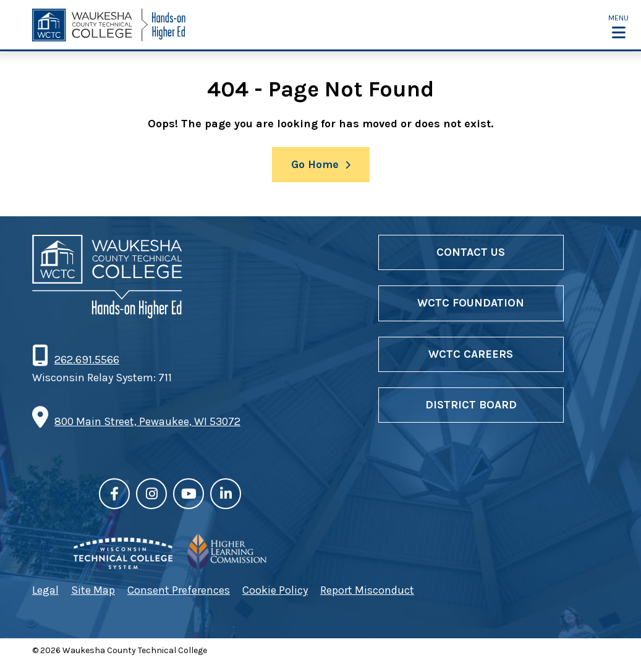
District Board (471, 405)
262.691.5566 (86, 359)
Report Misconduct (367, 590)
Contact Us (470, 252)
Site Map (93, 590)
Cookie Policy (275, 590)
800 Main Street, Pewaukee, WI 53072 (147, 421)
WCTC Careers (470, 354)
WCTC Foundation (470, 303)
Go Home (315, 164)
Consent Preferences (178, 590)
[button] (618, 26)
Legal (45, 590)
